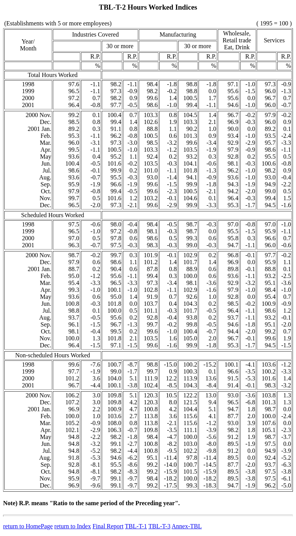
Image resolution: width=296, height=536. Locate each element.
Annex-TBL (187, 526)
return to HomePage (28, 526)
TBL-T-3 (159, 526)
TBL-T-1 (136, 526)
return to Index (72, 526)
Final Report (107, 526)
